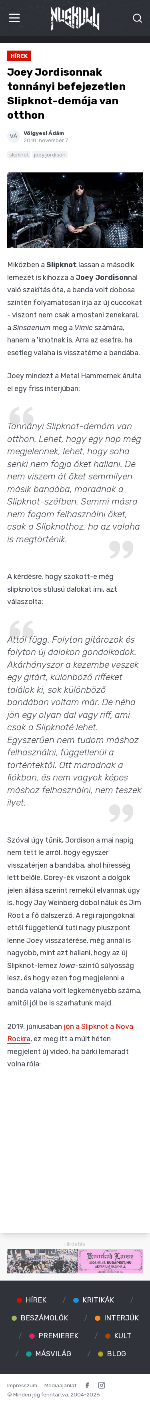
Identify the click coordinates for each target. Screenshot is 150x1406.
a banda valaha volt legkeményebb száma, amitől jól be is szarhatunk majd (74, 990)
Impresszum (22, 1385)
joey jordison (50, 154)
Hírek (19, 56)
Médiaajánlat (60, 1385)
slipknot (19, 154)
